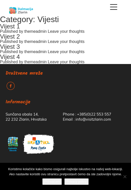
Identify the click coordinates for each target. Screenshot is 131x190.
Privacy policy (76, 181)
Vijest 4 (10, 56)
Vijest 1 (10, 26)
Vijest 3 (10, 46)
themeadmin (35, 31)
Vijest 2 (10, 36)
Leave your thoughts (66, 31)
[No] (124, 176)
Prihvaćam (52, 181)
